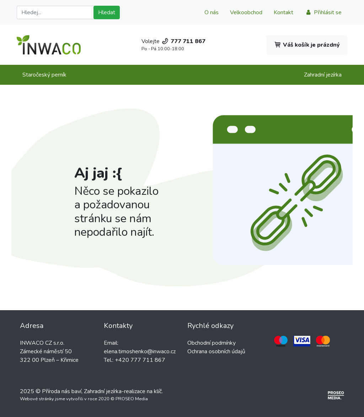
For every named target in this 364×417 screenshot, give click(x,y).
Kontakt (283, 12)
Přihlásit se (323, 12)
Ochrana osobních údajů (216, 351)
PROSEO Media (132, 399)
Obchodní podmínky (211, 343)
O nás (211, 12)
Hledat (106, 12)
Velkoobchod (246, 12)
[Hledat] (56, 12)
